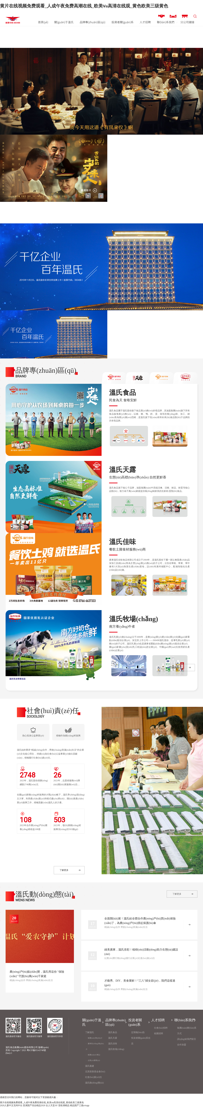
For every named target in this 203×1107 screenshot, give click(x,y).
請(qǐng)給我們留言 (186, 1039)
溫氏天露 (112, 1038)
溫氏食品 (112, 1032)
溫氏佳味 (112, 1043)
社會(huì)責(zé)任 (93, 1077)
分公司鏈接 (187, 22)
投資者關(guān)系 (122, 22)
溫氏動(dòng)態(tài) (94, 1083)
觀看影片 (86, 190)
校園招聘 (158, 1033)
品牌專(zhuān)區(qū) (92, 22)
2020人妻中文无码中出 (11, 1105)
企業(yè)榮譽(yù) (94, 1060)
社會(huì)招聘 (160, 1028)
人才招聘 (145, 22)
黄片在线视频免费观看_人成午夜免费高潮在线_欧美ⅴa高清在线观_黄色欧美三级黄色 (84, 5)
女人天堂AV (52, 1105)
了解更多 (174, 667)
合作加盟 (181, 1044)
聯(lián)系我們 (165, 22)
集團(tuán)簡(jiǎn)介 (95, 1038)
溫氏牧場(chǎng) (116, 1049)
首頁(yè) (43, 22)
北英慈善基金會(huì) (95, 1071)
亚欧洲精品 (63, 1105)
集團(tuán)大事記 (94, 1055)
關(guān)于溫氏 (63, 22)
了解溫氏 (89, 1032)
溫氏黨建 (89, 1066)
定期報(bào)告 (138, 1032)
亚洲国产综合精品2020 (34, 1105)
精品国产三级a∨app (79, 1105)
